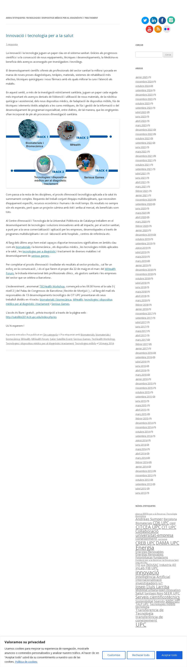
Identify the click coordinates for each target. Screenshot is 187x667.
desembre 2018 (144, 269)
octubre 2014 (143, 431)
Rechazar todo (141, 655)
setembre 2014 (144, 436)
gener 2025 (142, 77)
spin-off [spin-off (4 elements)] (173, 600)
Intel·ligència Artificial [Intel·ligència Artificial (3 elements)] (153, 576)
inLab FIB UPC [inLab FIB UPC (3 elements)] (147, 568)
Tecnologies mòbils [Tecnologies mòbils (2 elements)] (162, 604)
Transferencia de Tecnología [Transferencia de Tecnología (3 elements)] (150, 612)
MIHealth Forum (40, 339)
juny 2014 (141, 444)
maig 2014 (141, 449)
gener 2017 (142, 348)
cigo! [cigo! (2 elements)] (172, 523)
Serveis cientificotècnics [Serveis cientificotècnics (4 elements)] (158, 597)
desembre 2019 (144, 234)
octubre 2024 (143, 86)
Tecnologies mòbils (85, 343)
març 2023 (141, 125)
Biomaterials (88, 334)
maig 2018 (141, 291)
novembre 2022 (144, 134)
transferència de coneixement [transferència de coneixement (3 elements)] (149, 618)
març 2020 (141, 221)
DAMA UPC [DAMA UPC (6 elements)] (167, 543)
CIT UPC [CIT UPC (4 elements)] (169, 527)
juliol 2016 (141, 361)
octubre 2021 (143, 164)
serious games (40, 255)
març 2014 (141, 457)
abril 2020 (141, 217)
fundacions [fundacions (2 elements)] (160, 557)
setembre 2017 (144, 317)
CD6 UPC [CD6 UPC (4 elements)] (161, 522)
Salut (53, 339)
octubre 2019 (143, 239)
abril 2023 (141, 121)
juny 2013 (141, 493)
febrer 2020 (142, 226)
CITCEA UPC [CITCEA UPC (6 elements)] (148, 527)
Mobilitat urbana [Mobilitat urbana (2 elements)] (147, 590)
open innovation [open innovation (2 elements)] (169, 590)
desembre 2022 (144, 129)
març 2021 (141, 186)
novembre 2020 (144, 199)
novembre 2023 (144, 99)
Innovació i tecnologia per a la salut (39, 35)
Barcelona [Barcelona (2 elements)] (170, 519)
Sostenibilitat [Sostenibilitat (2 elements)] (144, 601)
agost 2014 (141, 440)
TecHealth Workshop (103, 339)
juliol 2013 (141, 488)
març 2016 (141, 374)
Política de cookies (26, 661)
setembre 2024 (144, 90)
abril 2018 (141, 296)
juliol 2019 (141, 252)
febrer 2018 (142, 304)
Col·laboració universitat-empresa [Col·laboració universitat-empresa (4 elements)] (154, 533)
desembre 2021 (144, 156)
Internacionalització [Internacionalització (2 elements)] (149, 580)
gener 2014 (142, 466)
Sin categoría (50, 334)
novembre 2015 (144, 387)
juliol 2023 (141, 112)
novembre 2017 (144, 313)
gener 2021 (142, 195)
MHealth (78, 299)
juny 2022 (141, 147)
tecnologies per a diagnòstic (39, 251)
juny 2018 (141, 287)
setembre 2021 (144, 169)
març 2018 (141, 300)
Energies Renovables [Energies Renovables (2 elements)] (150, 552)
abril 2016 (141, 370)
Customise (114, 655)
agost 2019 (141, 247)
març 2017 (141, 339)
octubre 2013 (143, 479)
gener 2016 (142, 379)
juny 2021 (141, 177)
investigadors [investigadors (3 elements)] (147, 583)
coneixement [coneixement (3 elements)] (146, 538)
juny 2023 (141, 116)
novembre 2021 (144, 160)
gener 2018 (142, 309)
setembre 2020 (144, 204)
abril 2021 (141, 182)
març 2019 (141, 261)
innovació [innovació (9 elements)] (147, 572)
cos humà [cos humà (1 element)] (162, 539)
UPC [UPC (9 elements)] (141, 624)
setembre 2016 (144, 357)
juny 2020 (141, 208)
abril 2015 (141, 409)
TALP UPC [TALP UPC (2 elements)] (142, 604)
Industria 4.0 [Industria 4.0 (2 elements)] (167, 565)
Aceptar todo (169, 655)
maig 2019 (141, 256)
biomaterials (23, 247)
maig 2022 (141, 151)
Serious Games (60, 304)
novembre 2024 (144, 81)
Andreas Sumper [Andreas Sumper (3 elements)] (149, 519)
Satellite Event (64, 339)
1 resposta (12, 44)
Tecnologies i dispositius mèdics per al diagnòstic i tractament (40, 343)
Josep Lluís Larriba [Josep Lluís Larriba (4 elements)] (152, 586)
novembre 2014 (144, 427)
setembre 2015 (144, 396)
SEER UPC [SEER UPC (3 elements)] (172, 593)
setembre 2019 (144, 243)
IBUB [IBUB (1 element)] (143, 565)
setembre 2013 (144, 484)
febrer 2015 (142, 418)
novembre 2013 (144, 475)
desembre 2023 (144, 94)
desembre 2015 (144, 383)
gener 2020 (142, 230)
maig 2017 (141, 331)
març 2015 (141, 414)
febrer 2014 (142, 462)
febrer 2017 (142, 344)
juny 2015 (141, 401)
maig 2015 (141, 405)
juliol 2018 (141, 282)
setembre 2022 (144, 142)
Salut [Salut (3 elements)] (140, 593)
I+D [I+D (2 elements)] (138, 565)
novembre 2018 (144, 274)
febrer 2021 (142, 191)
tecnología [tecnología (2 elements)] (142, 607)
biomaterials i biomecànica (55, 299)
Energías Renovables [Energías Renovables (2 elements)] (149, 554)
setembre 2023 (144, 107)
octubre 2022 (143, 138)
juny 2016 (141, 366)
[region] (93, 652)
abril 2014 (141, 453)
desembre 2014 (144, 422)
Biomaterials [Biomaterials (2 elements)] (144, 523)
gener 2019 (142, 265)
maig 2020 (141, 212)
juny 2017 (141, 326)
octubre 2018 (143, 278)
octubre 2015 (143, 392)
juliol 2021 (141, 173)
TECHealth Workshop (52, 286)
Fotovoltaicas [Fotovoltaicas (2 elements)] (144, 557)
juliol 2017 (141, 322)
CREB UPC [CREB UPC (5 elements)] (145, 543)
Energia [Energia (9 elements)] (145, 547)
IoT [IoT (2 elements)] (160, 583)
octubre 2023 (143, 103)
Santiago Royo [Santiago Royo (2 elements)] (153, 593)
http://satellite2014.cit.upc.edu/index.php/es (31, 317)
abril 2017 (141, 335)
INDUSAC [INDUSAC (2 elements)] (152, 565)
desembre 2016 (144, 352)
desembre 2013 (144, 471)
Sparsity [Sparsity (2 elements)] (159, 601)
